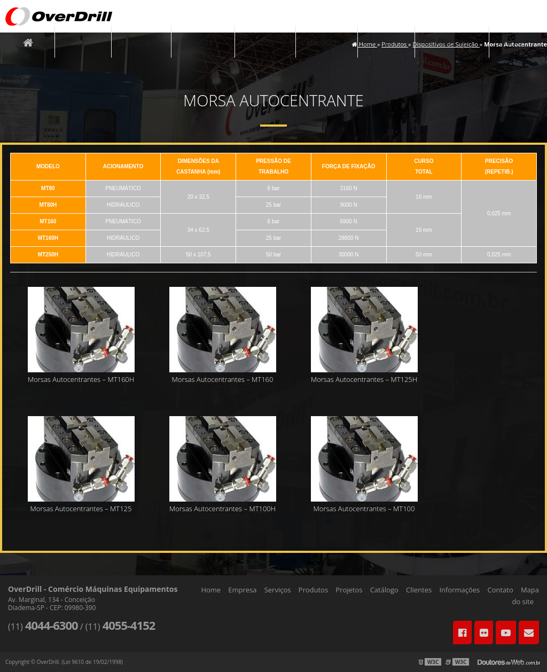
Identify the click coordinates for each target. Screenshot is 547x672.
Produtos (195, 43)
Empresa (75, 43)
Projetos (257, 43)
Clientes (378, 43)
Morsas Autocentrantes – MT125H (364, 379)
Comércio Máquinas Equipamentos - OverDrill (58, 16)
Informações (443, 43)
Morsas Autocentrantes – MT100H (222, 508)
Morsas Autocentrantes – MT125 (81, 508)
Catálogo (318, 43)
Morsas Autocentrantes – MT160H (81, 379)
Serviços (133, 43)
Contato (510, 43)
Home (211, 590)
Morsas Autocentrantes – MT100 (364, 508)
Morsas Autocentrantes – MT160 (223, 379)
